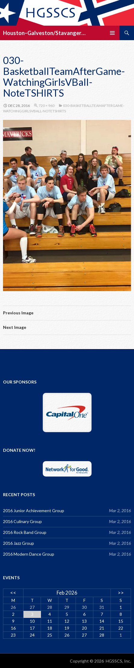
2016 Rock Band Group (24, 532)
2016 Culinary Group (22, 521)
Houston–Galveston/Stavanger (42, 33)
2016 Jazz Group (18, 543)
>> (121, 592)
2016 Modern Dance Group (28, 554)
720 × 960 (47, 105)
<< (13, 592)
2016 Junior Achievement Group (33, 510)
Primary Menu (112, 33)
